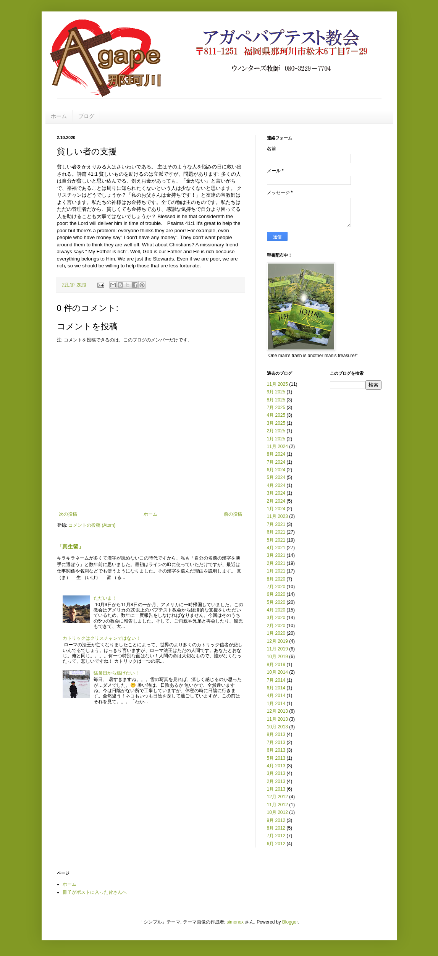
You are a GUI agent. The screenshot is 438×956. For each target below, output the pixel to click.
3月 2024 (276, 493)
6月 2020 (276, 594)
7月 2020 (276, 586)
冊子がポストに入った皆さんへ (95, 892)
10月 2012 (277, 812)
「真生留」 (70, 547)
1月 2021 (276, 571)
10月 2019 (277, 656)
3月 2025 (276, 423)
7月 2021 (276, 524)
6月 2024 (276, 469)
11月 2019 (277, 649)
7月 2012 (276, 835)
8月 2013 (276, 734)
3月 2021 (276, 555)
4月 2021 (276, 547)
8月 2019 (276, 664)
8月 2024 (276, 454)
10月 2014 (277, 672)
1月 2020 (276, 633)
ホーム (59, 116)
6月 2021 (276, 532)
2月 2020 (276, 625)
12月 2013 (277, 711)
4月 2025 (276, 415)
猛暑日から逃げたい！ (116, 673)
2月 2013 (276, 781)
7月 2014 (276, 680)
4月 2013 (276, 765)
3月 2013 (276, 773)
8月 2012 (276, 828)
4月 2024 (276, 485)
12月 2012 (277, 796)
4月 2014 (276, 695)
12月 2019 (277, 641)
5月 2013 (276, 758)
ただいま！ (105, 598)
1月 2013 (276, 789)
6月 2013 (276, 750)
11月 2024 (277, 446)
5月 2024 (276, 477)
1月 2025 (276, 439)
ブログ (86, 116)
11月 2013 (277, 719)
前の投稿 (233, 514)
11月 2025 (277, 384)
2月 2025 (276, 431)
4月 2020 (276, 610)
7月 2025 (276, 407)
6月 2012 (276, 843)
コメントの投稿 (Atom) (91, 525)
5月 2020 (276, 602)
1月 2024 (276, 508)
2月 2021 (276, 563)
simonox (235, 922)
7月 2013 (276, 742)
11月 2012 (277, 804)
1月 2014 (276, 703)
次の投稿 (68, 514)
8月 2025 (276, 400)
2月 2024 (276, 501)
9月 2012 (276, 820)
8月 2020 (276, 579)
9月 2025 (276, 392)
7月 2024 (276, 462)
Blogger (290, 922)
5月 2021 (276, 540)
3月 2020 (276, 617)
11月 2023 (277, 516)
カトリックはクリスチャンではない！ (102, 638)
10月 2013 (277, 727)
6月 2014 (276, 688)
